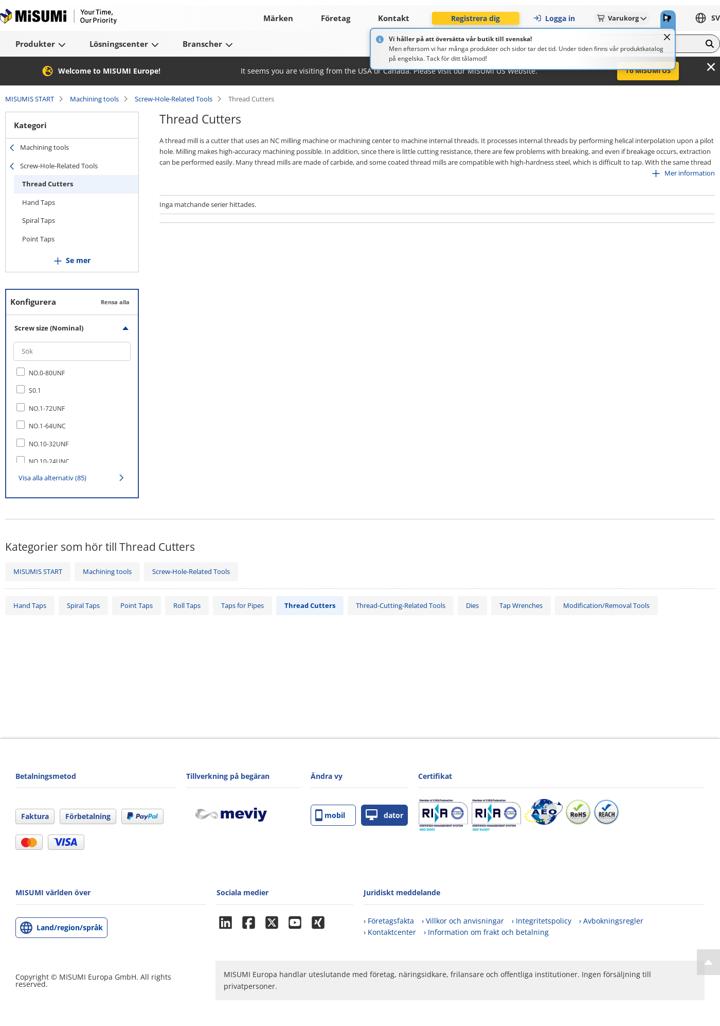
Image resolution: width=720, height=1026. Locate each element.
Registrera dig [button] (475, 18)
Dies (472, 605)
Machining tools (94, 98)
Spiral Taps (38, 220)
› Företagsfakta (389, 921)
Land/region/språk (70, 927)
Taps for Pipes (242, 605)
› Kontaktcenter (390, 932)
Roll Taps (187, 605)
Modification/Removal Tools (606, 605)
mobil (330, 815)
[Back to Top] (708, 962)
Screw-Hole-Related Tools (173, 98)
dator (384, 815)
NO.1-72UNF (47, 408)
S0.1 (35, 390)
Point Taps (38, 239)
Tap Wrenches (521, 605)
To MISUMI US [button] (648, 70)
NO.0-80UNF (47, 373)
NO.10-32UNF (48, 444)
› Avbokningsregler (611, 921)
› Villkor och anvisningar (463, 921)
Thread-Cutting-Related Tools (400, 605)
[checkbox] (72, 372)
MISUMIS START (29, 98)
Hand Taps (38, 202)
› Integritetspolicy (541, 921)
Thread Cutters (47, 183)
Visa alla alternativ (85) (52, 477)
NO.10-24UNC (49, 461)
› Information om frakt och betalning (486, 932)
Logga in (554, 18)
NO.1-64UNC (47, 426)
